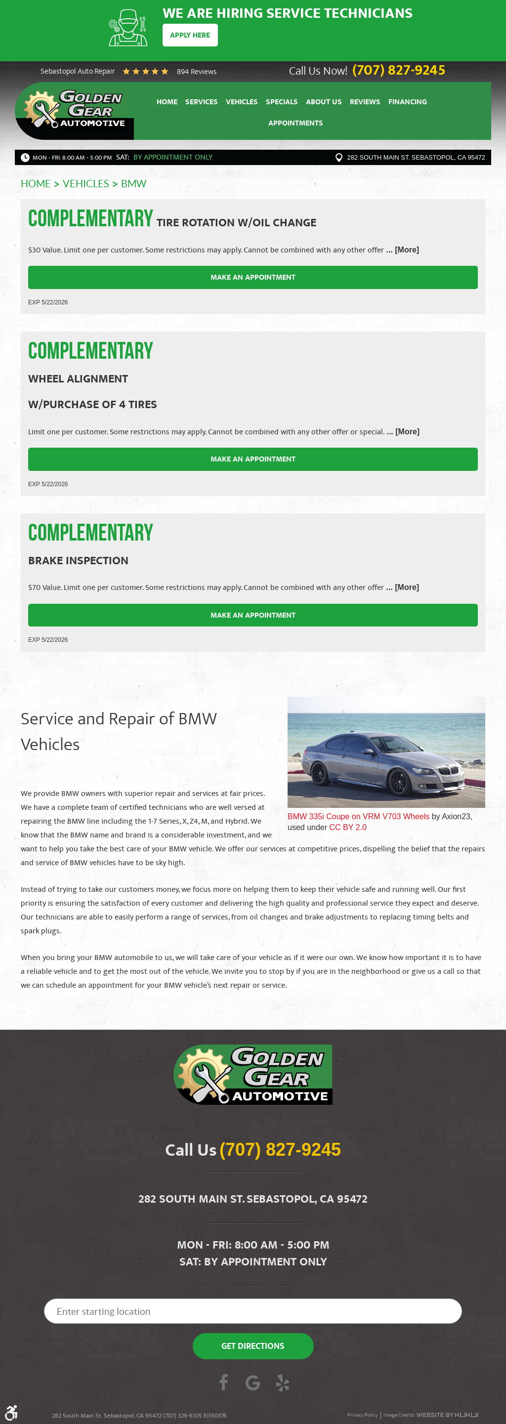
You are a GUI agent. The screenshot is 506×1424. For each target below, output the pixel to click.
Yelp (283, 1384)
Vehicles (242, 103)
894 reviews (196, 72)
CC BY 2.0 (348, 827)
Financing (407, 103)
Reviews (365, 103)
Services (201, 103)
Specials (282, 103)
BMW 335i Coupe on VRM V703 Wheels (358, 816)
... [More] (401, 250)
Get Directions (253, 1347)
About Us (324, 103)
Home (167, 103)
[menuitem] (167, 102)
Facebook (223, 1384)
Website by (447, 1415)
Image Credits (398, 1415)
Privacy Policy (362, 1415)
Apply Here (190, 36)
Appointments (295, 124)
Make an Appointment (253, 278)
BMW (133, 183)
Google (253, 1384)
